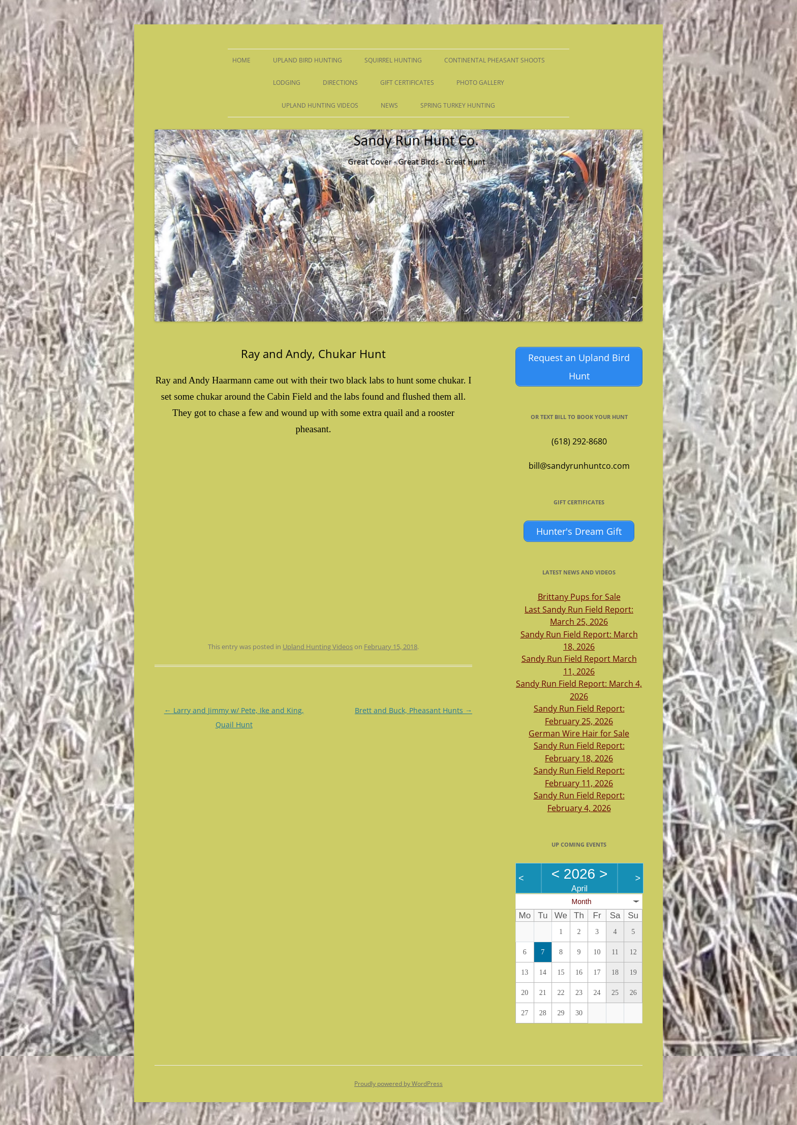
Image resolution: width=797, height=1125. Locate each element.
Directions (340, 82)
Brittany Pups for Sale (579, 594)
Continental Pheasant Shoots (494, 60)
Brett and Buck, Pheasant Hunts (413, 710)
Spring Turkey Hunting (457, 105)
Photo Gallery (480, 82)
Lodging (286, 82)
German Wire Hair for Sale (579, 731)
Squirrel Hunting (393, 60)
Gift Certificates (407, 82)
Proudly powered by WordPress (398, 1082)
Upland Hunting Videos (320, 105)
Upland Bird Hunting (307, 60)
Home (241, 60)
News (389, 105)
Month (582, 899)
